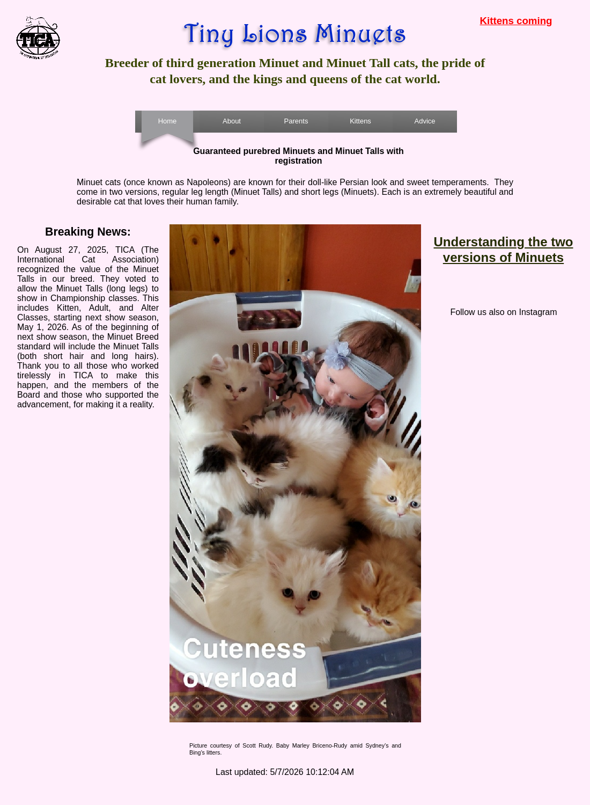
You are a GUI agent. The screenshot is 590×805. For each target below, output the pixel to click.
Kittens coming (516, 20)
